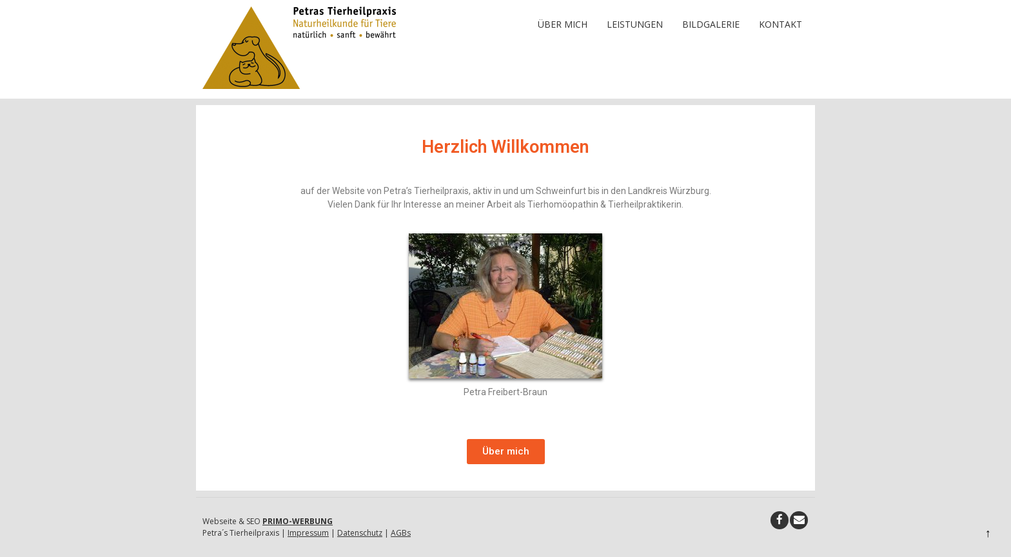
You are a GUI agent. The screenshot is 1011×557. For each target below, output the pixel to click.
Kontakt (780, 24)
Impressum (308, 532)
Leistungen (635, 24)
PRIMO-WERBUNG (297, 521)
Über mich (562, 24)
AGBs (401, 532)
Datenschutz (359, 532)
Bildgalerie (711, 24)
